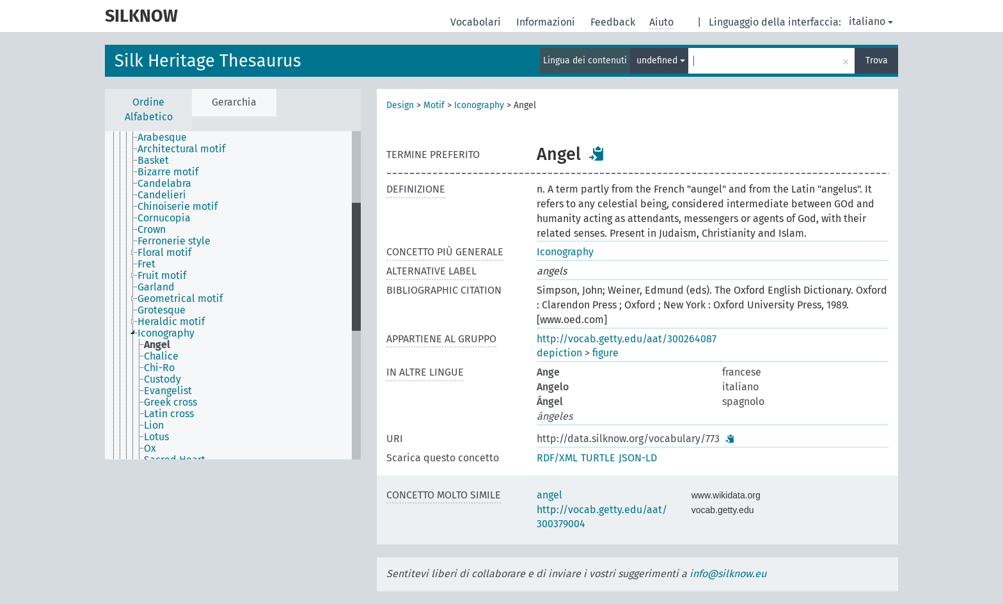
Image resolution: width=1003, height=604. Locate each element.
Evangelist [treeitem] (168, 391)
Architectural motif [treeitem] (181, 149)
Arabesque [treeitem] (162, 137)
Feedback (614, 22)
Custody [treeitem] (162, 379)
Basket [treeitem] (153, 160)
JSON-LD (638, 458)
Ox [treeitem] (150, 448)
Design (400, 105)
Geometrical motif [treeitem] (180, 299)
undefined (660, 60)
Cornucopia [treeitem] (164, 218)
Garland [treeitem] (156, 287)
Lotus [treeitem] (156, 437)
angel (549, 495)
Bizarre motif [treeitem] (168, 172)
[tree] (233, 295)
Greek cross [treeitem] (170, 402)
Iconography (479, 105)
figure (605, 353)
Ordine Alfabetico (149, 109)
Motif (434, 105)
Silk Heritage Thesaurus (208, 61)
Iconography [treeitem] (166, 333)
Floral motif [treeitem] (164, 252)
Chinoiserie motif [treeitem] (177, 206)
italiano (871, 21)
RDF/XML (557, 458)
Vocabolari (476, 22)
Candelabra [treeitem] (164, 183)
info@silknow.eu (728, 574)
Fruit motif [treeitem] (162, 276)
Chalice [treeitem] (161, 356)
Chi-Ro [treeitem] (159, 368)
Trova (876, 60)
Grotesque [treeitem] (162, 310)
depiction (559, 353)
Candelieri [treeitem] (162, 195)
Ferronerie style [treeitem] (174, 241)
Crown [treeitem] (152, 229)
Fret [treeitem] (146, 264)
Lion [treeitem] (154, 425)
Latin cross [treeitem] (169, 414)
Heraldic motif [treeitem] (171, 322)
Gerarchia (234, 102)
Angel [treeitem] (157, 345)
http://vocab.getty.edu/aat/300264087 (626, 339)
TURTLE (598, 458)
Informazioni (547, 22)
